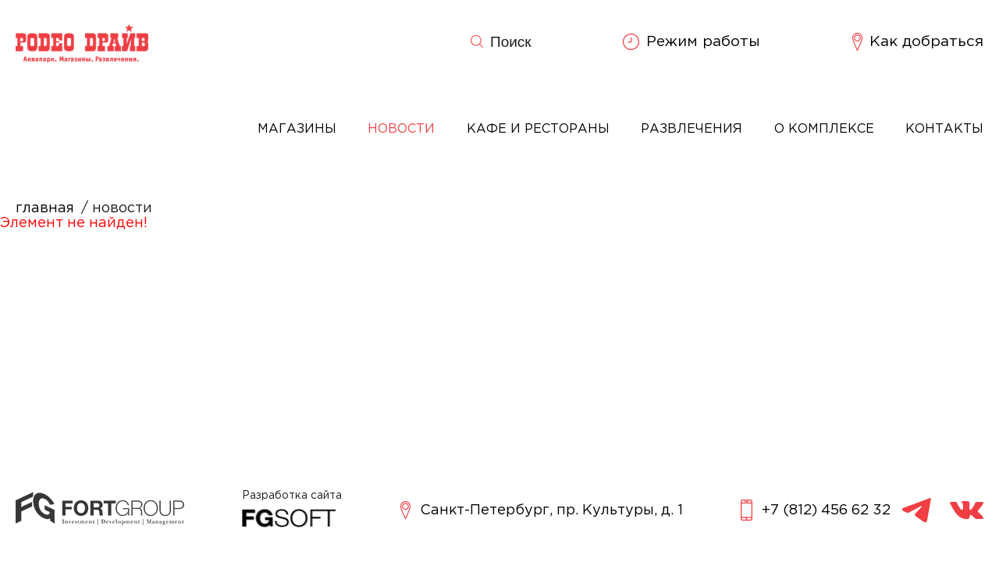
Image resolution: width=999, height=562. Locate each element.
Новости (401, 129)
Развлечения (691, 129)
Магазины (297, 129)
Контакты (944, 129)
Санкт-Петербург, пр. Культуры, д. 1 (541, 510)
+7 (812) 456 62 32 (816, 510)
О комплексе (824, 129)
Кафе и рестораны (538, 129)
